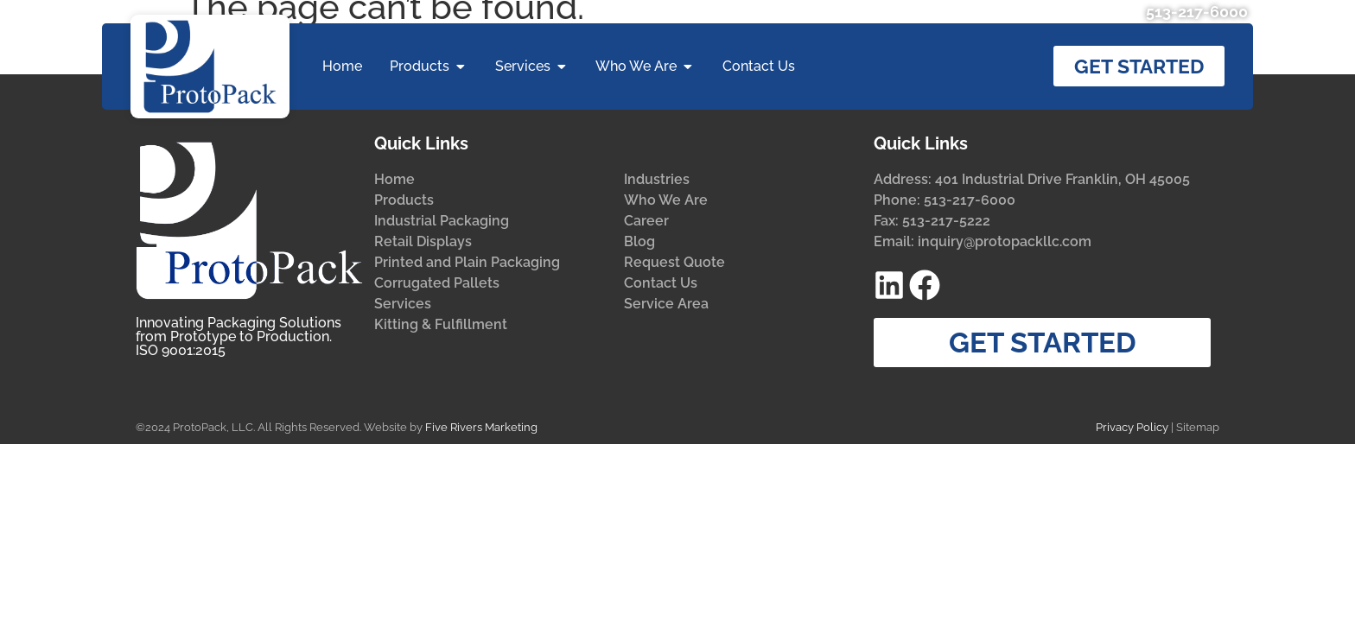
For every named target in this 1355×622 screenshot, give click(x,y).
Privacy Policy (1132, 427)
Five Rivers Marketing (481, 427)
